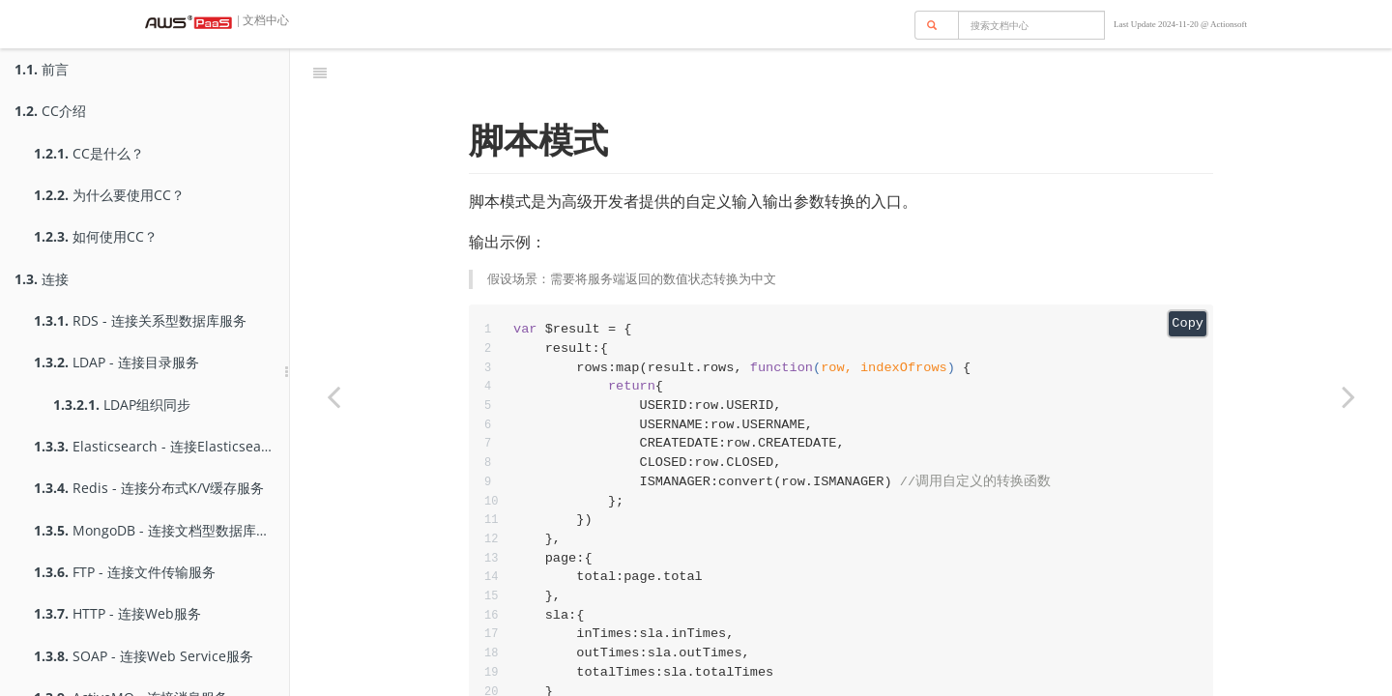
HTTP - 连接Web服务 (117, 613)
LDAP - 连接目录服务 (116, 362)
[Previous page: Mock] (333, 396)
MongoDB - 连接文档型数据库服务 (158, 530)
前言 (41, 69)
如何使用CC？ (96, 236)
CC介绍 (50, 111)
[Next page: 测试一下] (1348, 396)
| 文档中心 (262, 20)
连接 (41, 279)
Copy (1188, 275)
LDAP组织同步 (121, 404)
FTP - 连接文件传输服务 (125, 572)
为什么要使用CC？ (109, 195)
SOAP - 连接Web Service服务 (143, 656)
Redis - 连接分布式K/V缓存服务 (149, 487)
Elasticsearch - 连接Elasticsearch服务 (161, 446)
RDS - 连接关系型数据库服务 (140, 320)
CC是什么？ (89, 153)
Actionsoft (1228, 24)
